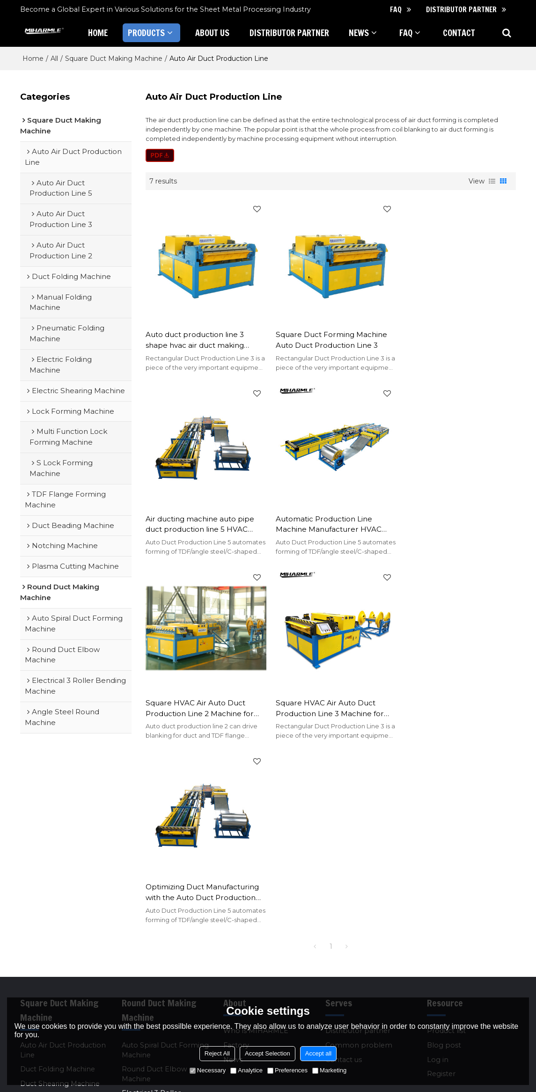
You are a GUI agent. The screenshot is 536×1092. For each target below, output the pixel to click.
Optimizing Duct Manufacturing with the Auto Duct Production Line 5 (202, 698)
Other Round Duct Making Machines (153, 952)
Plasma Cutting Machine (61, 971)
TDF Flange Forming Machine (55, 923)
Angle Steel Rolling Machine (154, 928)
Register (441, 879)
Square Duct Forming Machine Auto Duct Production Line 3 (327, 336)
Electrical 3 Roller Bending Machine (152, 903)
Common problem (358, 851)
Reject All (217, 1053)
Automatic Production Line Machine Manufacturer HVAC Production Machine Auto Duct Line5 (201, 517)
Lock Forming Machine (60, 903)
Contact (459, 33)
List (492, 181)
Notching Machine (51, 956)
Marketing (329, 1070)
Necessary (208, 1070)
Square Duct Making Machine (113, 58)
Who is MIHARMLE (255, 836)
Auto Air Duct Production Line (63, 856)
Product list (446, 836)
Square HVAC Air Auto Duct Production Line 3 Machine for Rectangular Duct (452, 517)
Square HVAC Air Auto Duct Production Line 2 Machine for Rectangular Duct (326, 517)
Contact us (343, 865)
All (54, 58)
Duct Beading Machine (58, 942)
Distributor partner (461, 9)
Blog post (444, 851)
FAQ (396, 9)
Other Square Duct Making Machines (52, 990)
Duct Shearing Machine (60, 889)
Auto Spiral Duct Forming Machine (165, 856)
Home (98, 33)
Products (146, 33)
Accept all (318, 1053)
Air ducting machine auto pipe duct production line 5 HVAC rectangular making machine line (453, 337)
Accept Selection (267, 1053)
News (359, 33)
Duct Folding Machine (57, 875)
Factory (236, 851)
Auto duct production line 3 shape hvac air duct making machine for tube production (198, 337)
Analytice (246, 1070)
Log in (437, 865)
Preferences (287, 1070)
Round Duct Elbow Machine (154, 880)
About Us (212, 33)
